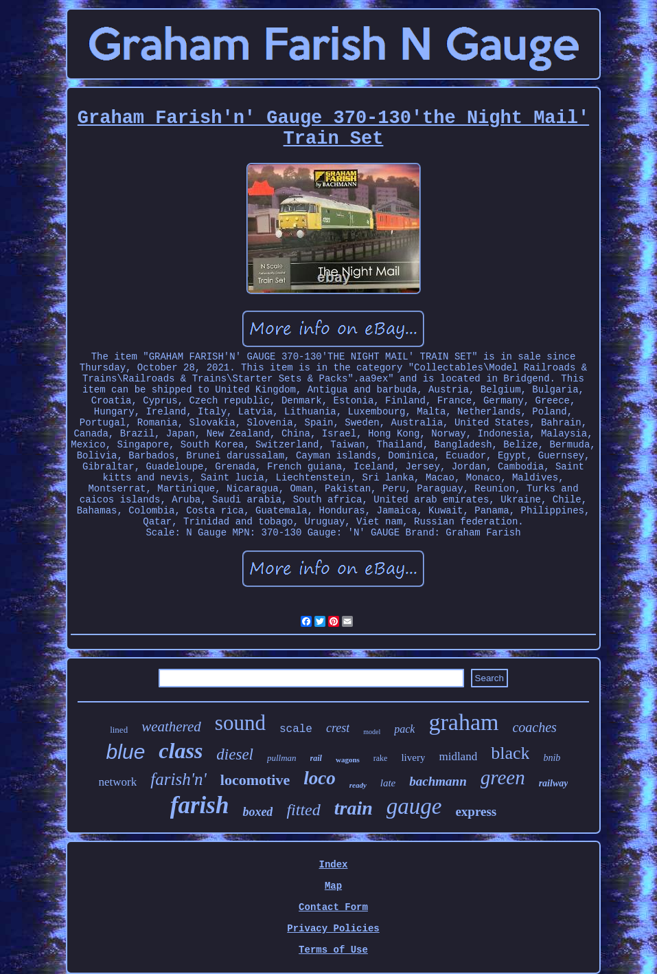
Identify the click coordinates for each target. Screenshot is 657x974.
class (181, 750)
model (371, 731)
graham (463, 722)
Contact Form (333, 907)
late (388, 782)
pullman (282, 758)
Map (333, 886)
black (510, 753)
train (353, 808)
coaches (534, 727)
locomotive (255, 779)
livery (413, 757)
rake (380, 758)
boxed (257, 812)
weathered (171, 726)
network (118, 781)
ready (358, 785)
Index (333, 864)
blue (126, 751)
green (503, 777)
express (475, 811)
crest (337, 728)
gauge (414, 806)
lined (119, 729)
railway (553, 783)
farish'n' (178, 779)
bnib (551, 758)
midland (458, 756)
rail (316, 758)
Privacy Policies (333, 928)
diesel (234, 754)
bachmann (437, 781)
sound (240, 723)
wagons (348, 759)
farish (199, 805)
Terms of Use (333, 949)
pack (404, 729)
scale (295, 729)
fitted (303, 810)
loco (319, 778)
